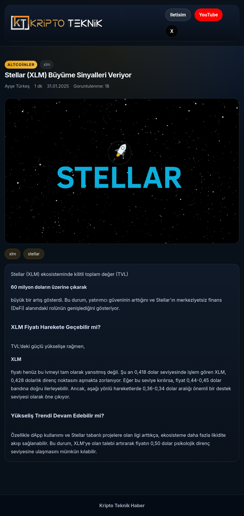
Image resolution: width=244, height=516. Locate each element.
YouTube (208, 15)
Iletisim (178, 15)
